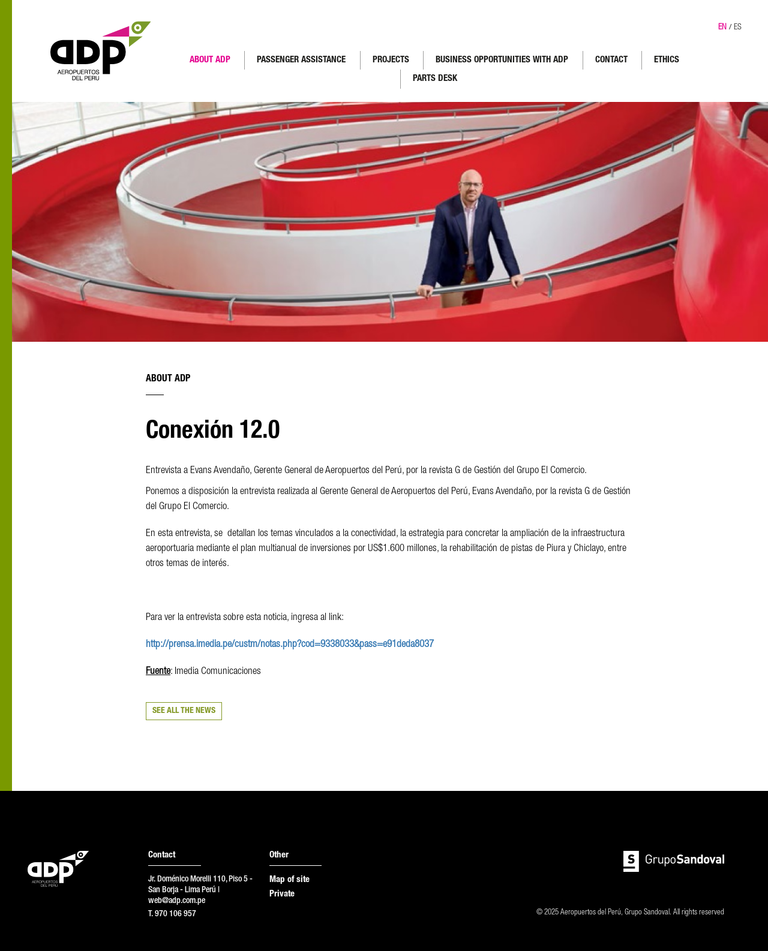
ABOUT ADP (210, 60)
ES (738, 27)
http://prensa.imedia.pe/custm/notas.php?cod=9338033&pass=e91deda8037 (290, 645)
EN (722, 27)
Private (282, 894)
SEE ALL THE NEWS (183, 711)
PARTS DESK (435, 78)
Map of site (289, 879)
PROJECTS (391, 60)
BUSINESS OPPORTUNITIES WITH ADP (502, 60)
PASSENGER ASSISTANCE (301, 60)
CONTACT (611, 60)
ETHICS (666, 60)
